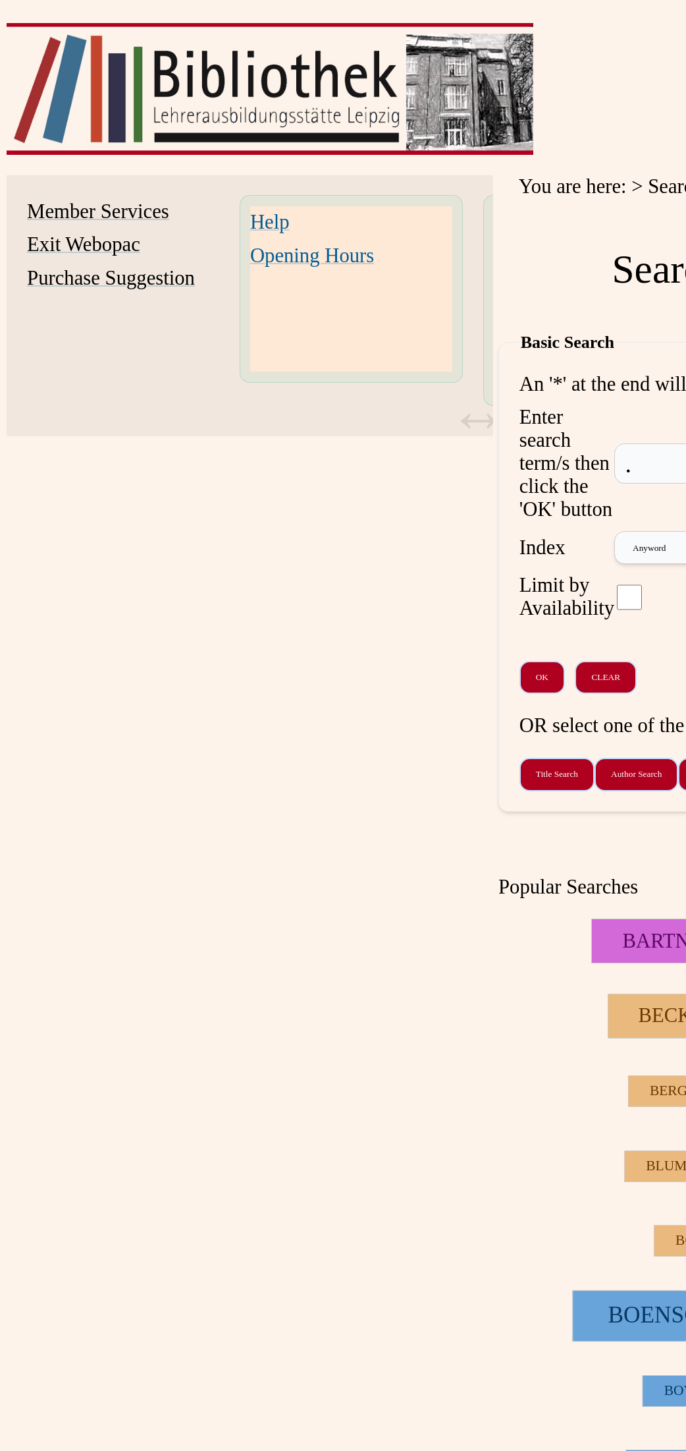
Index (542, 547)
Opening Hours (312, 255)
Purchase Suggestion (111, 278)
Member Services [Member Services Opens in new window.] (98, 211)
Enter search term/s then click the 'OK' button (565, 463)
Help (270, 222)
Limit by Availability (566, 596)
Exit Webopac (83, 244)
